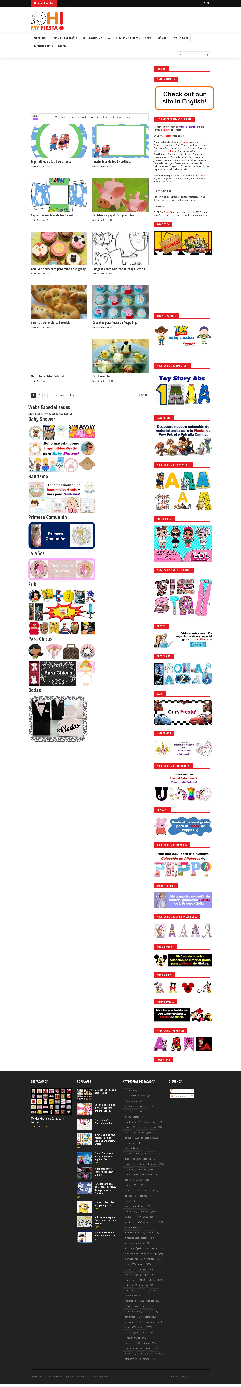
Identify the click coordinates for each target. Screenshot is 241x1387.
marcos (150, 1258)
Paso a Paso (180, 38)
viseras (153, 1353)
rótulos (128, 1306)
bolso (127, 1132)
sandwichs (145, 1306)
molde (141, 1264)
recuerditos (130, 1300)
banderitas (149, 1122)
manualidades (131, 1253)
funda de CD (131, 1185)
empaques (147, 1174)
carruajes (129, 1143)
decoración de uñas (134, 1164)
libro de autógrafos (134, 1248)
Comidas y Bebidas (128, 38)
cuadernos (130, 1158)
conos (150, 1153)
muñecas (143, 1269)
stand (127, 1327)
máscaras (129, 1274)
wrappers (129, 1358)
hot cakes (143, 1216)
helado (128, 1216)
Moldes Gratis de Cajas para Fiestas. (47, 1120)
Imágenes (162, 38)
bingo (127, 1127)
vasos (127, 1353)
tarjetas (128, 1332)
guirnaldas (144, 1211)
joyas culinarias (132, 1232)
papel (145, 1274)
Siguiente (60, 395)
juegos (150, 1232)
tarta (144, 1332)
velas (140, 1353)
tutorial (145, 1343)
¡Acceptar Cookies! (189, 1375)
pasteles (151, 1280)
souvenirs (149, 1322)
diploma (129, 1169)
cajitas (128, 1137)
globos (128, 1201)
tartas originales (132, 1337)
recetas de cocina (133, 1295)
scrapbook (130, 1311)
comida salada (132, 1153)
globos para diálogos (135, 1206)
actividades (130, 1111)
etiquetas (129, 1179)
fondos (147, 1179)
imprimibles (130, 1222)
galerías (128, 1195)
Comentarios (179, 1095)
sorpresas (129, 1322)
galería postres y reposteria (138, 1190)
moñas (128, 1269)
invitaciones (130, 1227)
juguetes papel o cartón (136, 1237)
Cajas (148, 38)
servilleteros (130, 1316)
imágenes (150, 1222)
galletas (143, 1195)
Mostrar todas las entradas (116, 117)
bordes (141, 1132)
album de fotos (132, 1116)
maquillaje (152, 1253)
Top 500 (62, 46)
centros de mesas (133, 1148)
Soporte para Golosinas (136, 1106)
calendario (146, 1137)
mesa (127, 1264)
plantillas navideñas (134, 1290)
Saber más (211, 1375)
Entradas (177, 1090)
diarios (154, 1164)
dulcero (128, 1174)
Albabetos (40, 38)
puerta (154, 1290)
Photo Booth (131, 1101)
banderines (130, 1122)
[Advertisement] (89, 89)
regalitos (150, 1300)
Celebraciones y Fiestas (97, 38)
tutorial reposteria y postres (138, 1348)
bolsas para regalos (146, 1127)
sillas (147, 1316)
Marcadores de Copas (135, 1095)
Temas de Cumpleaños (64, 38)
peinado (129, 1285)
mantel (154, 1248)
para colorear (131, 1280)
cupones (147, 1158)
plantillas (143, 1285)
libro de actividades (134, 1243)
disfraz (142, 1169)
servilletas (148, 1311)
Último (72, 395)
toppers (128, 1343)
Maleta (128, 1090)
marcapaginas (131, 1258)
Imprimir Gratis (43, 46)
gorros (128, 1211)
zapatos (146, 1358)
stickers (141, 1327)
